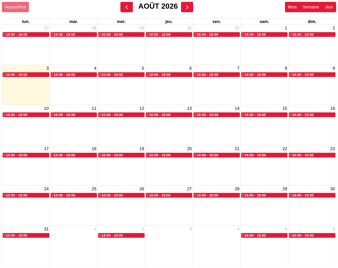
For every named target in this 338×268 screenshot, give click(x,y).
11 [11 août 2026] (94, 108)
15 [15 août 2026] (284, 108)
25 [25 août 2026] (94, 189)
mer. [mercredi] (121, 21)
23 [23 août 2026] (332, 148)
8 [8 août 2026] (286, 68)
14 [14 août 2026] (237, 108)
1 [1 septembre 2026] (95, 229)
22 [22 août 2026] (284, 148)
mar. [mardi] (73, 21)
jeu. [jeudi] (169, 21)
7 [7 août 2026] (238, 68)
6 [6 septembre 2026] (334, 229)
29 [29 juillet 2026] (141, 28)
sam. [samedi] (264, 21)
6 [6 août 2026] (190, 68)
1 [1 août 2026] (286, 28)
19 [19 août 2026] (141, 148)
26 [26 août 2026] (141, 189)
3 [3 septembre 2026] (190, 229)
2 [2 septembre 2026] (143, 229)
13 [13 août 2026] (189, 108)
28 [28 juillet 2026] (94, 28)
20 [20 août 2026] (189, 148)
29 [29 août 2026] (284, 189)
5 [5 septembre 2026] (286, 229)
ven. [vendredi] (216, 21)
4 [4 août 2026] (95, 68)
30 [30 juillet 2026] (189, 28)
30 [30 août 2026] (332, 189)
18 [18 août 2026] (94, 148)
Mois (292, 7)
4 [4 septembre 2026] (238, 229)
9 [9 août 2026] (334, 68)
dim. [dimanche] (312, 21)
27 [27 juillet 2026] (46, 28)
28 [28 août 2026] (237, 189)
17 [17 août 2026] (46, 148)
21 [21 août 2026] (237, 148)
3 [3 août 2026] (47, 68)
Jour (329, 7)
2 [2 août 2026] (334, 28)
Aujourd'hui (15, 7)
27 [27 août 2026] (189, 189)
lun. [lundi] (26, 21)
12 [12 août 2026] (141, 108)
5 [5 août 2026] (143, 68)
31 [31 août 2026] (46, 229)
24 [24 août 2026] (46, 189)
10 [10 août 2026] (46, 108)
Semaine (311, 7)
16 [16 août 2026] (332, 108)
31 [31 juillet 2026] (237, 28)
